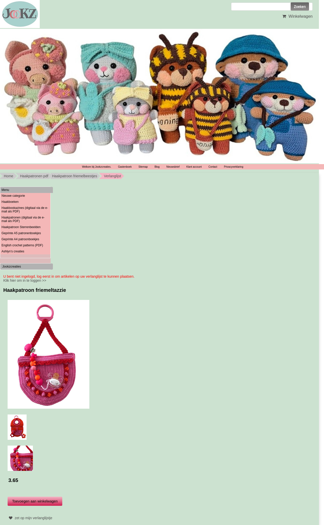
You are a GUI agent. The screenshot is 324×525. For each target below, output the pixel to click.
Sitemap (143, 166)
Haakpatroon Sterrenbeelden (21, 227)
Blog (156, 166)
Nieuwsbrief (172, 166)
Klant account (194, 166)
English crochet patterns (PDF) (22, 245)
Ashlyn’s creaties (13, 251)
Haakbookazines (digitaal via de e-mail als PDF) (25, 209)
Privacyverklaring (233, 166)
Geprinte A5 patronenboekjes (21, 233)
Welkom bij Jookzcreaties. (96, 166)
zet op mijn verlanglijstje (30, 518)
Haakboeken (10, 202)
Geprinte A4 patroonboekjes (20, 239)
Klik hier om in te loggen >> (24, 280)
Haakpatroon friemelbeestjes (74, 176)
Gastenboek (125, 166)
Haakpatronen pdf (34, 176)
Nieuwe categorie (13, 196)
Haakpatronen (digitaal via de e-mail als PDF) (23, 219)
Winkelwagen (297, 16)
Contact (213, 166)
